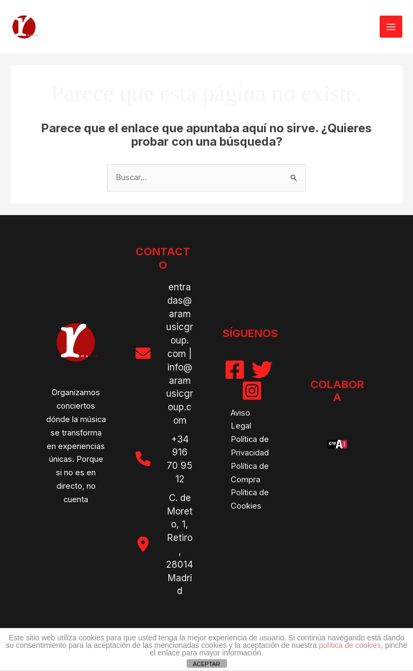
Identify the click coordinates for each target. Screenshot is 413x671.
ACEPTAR (206, 664)
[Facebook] (234, 369)
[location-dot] (143, 544)
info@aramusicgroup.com (179, 394)
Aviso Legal (241, 419)
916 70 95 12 (180, 465)
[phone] (143, 458)
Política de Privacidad (250, 446)
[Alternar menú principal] (391, 27)
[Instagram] (251, 390)
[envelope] (143, 353)
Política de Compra (250, 472)
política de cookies (350, 645)
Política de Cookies (250, 499)
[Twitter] (262, 369)
